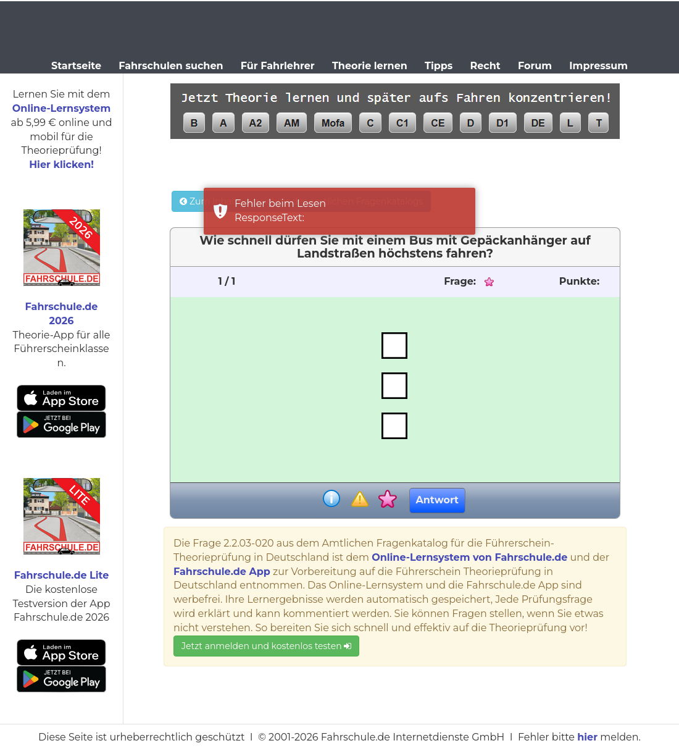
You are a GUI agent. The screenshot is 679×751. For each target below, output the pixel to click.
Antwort (437, 500)
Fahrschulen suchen (171, 66)
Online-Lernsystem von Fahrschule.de (469, 557)
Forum (535, 66)
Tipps (438, 66)
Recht (485, 66)
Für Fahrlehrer (278, 66)
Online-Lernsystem (61, 108)
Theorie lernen (369, 66)
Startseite (76, 66)
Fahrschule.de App (221, 571)
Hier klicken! (61, 164)
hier (587, 737)
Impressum (598, 66)
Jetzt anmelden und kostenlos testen (266, 646)
